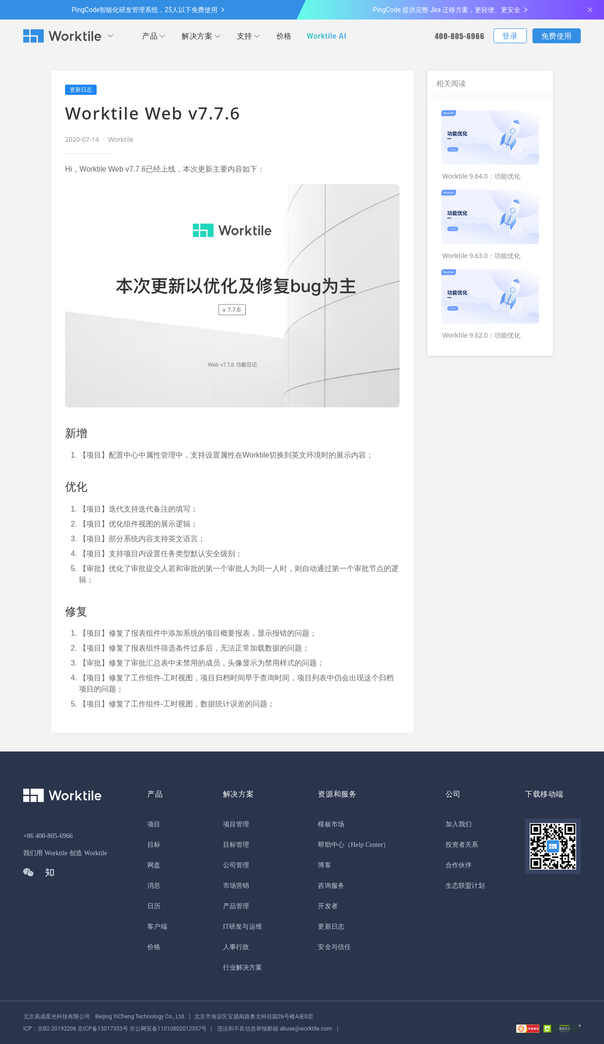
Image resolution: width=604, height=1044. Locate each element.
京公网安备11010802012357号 (115, 1028)
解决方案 (197, 36)
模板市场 (331, 824)
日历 (153, 906)
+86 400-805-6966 (48, 835)
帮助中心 (331, 844)
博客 (324, 865)
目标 (153, 844)
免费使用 (556, 36)
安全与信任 (334, 947)
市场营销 (236, 885)
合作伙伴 (459, 865)
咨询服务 (331, 885)
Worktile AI (327, 36)
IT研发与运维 (242, 926)
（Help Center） (367, 844)
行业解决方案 (243, 967)
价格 (284, 36)
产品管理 (236, 906)
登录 (510, 36)
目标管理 (236, 844)
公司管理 (236, 865)
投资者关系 (462, 844)
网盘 (153, 865)
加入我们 (459, 824)
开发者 (327, 906)
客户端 (157, 926)
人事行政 (236, 947)
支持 (244, 36)
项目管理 (236, 824)
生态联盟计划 (465, 885)
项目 (153, 824)
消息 (153, 885)
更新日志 (331, 926)
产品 (150, 36)
